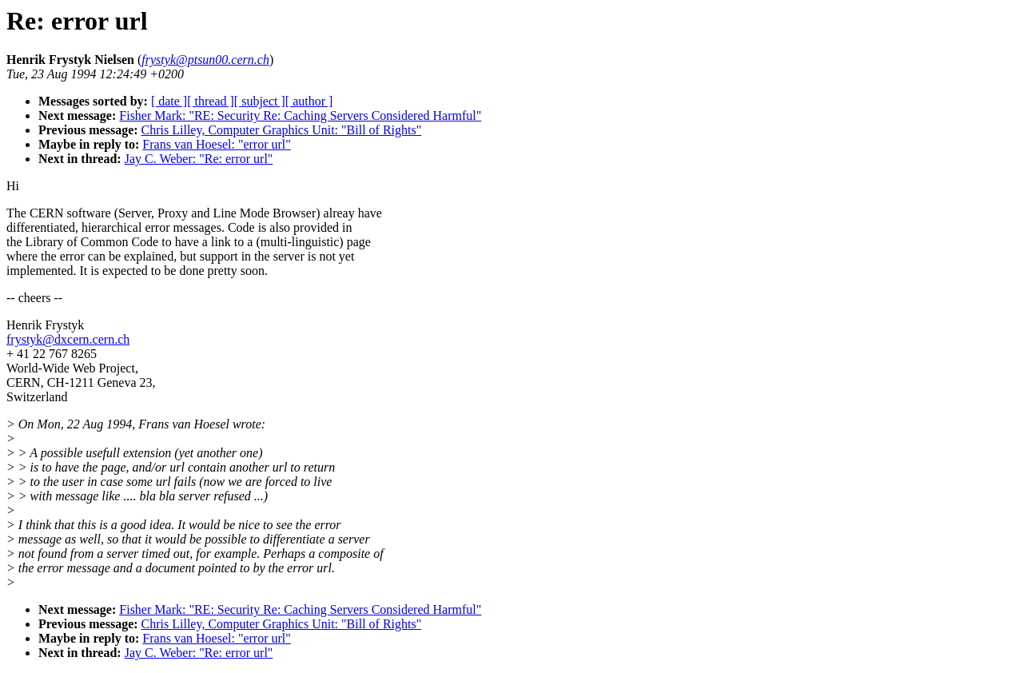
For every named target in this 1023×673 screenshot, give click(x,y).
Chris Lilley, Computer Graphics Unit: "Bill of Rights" (281, 130)
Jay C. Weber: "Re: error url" (199, 158)
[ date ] (169, 101)
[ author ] (309, 101)
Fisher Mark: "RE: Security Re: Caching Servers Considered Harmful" (300, 115)
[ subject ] (259, 101)
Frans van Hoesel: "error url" (216, 144)
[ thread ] (210, 101)
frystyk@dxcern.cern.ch (67, 339)
